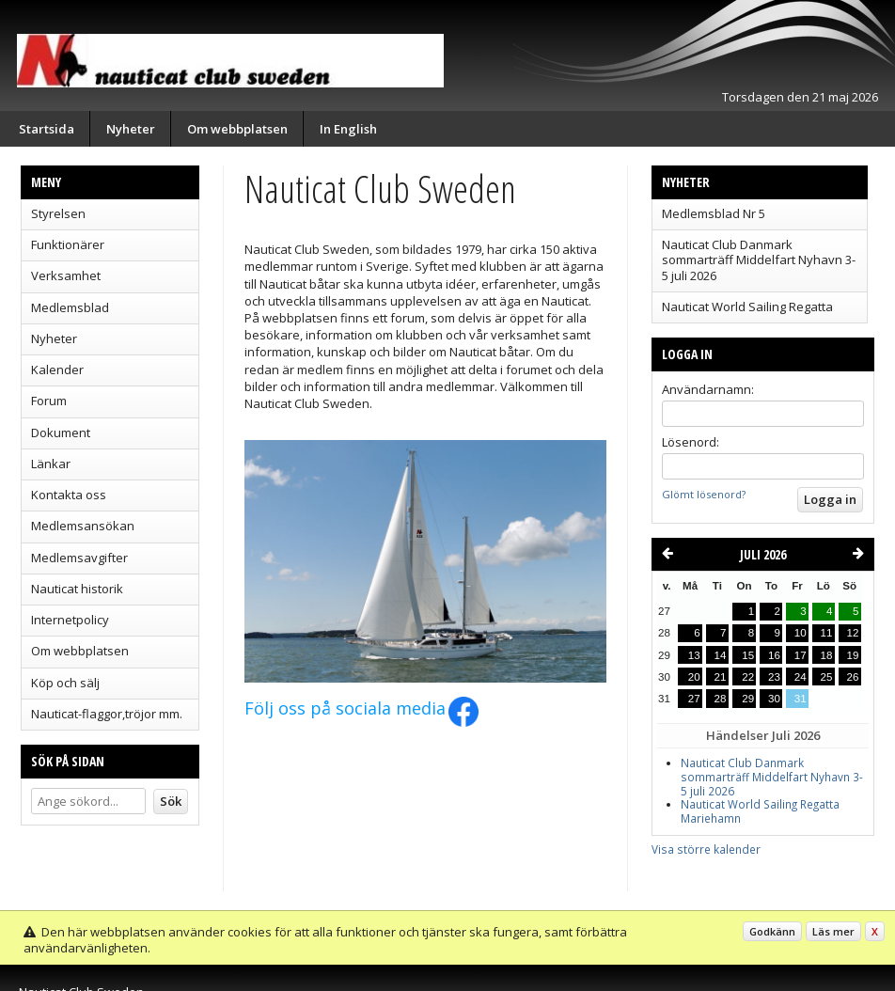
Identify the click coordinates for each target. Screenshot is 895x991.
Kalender (57, 369)
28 (720, 698)
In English (348, 128)
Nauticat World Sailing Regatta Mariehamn (760, 811)
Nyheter (130, 128)
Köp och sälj (65, 682)
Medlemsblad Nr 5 (713, 213)
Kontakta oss (68, 494)
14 (720, 655)
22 (748, 677)
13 (694, 655)
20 (694, 677)
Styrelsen (58, 213)
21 (720, 677)
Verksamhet (66, 275)
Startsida (46, 128)
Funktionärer (67, 244)
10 (800, 632)
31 (800, 698)
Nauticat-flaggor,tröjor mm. (106, 713)
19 (853, 655)
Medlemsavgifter (79, 557)
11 (827, 632)
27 (694, 698)
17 (800, 655)
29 (748, 698)
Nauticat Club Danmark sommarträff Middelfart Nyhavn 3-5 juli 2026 (759, 260)
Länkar (51, 463)
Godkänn (772, 931)
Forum (49, 400)
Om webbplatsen (237, 128)
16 (774, 655)
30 (774, 698)
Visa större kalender (706, 849)
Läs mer (833, 931)
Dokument (60, 432)
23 (774, 677)
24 (800, 677)
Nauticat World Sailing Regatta (747, 306)
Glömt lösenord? (704, 494)
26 (853, 677)
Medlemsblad (70, 307)
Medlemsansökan (82, 525)
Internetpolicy (70, 619)
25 (827, 677)
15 (748, 655)
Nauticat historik (77, 588)
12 (853, 632)
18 (827, 655)
